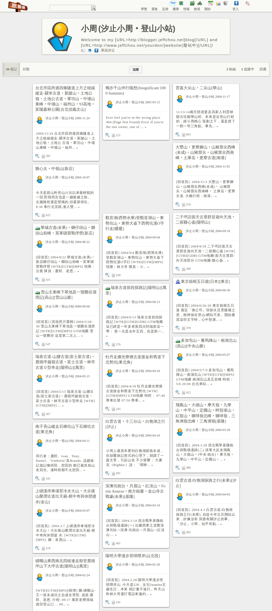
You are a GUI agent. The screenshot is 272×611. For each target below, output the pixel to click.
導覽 (144, 9)
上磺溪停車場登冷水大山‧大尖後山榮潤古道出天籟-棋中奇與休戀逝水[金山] (65, 496)
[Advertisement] (136, 177)
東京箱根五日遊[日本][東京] (205, 281)
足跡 (165, 9)
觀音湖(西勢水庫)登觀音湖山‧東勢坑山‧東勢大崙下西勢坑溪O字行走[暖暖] (134, 223)
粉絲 (231, 69)
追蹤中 (247, 69)
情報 (186, 9)
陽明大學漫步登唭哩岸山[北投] (132, 556)
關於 (208, 9)
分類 (26, 69)
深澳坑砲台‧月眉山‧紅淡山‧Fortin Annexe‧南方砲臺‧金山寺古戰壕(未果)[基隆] (135, 491)
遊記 (11, 69)
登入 (235, 9)
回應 (263, 69)
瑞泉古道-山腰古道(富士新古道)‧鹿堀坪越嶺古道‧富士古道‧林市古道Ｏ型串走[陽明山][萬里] (65, 362)
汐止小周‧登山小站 (59, 118)
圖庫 (176, 9)
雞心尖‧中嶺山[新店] (54, 168)
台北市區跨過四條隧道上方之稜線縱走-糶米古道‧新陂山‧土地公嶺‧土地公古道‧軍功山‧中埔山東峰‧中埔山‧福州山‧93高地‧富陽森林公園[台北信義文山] (65, 99)
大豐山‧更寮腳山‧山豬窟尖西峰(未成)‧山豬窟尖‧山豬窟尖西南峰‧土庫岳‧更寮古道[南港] (205, 152)
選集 (154, 9)
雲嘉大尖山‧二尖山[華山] (199, 88)
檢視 (197, 9)
